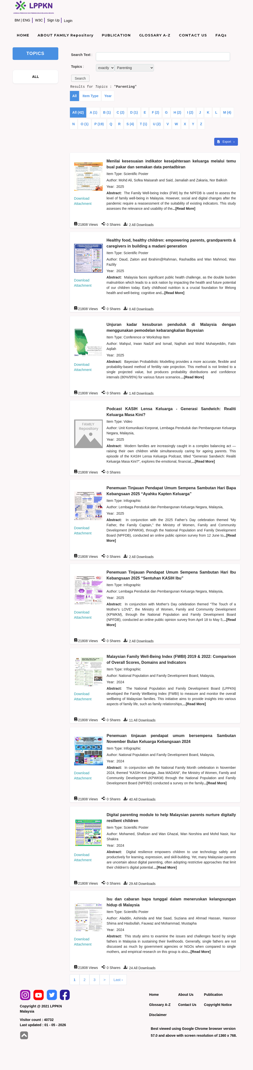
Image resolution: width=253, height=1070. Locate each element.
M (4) (227, 112)
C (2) (120, 112)
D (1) (134, 112)
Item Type (90, 96)
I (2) (190, 112)
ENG (26, 20)
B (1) (107, 112)
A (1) (93, 112)
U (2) (157, 124)
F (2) (155, 112)
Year (108, 96)
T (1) (143, 124)
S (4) (130, 124)
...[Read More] (183, 208)
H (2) (177, 112)
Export (224, 141)
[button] (80, 78)
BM (17, 20)
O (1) (84, 124)
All (74, 96)
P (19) (99, 124)
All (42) (78, 112)
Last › (118, 980)
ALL (35, 77)
